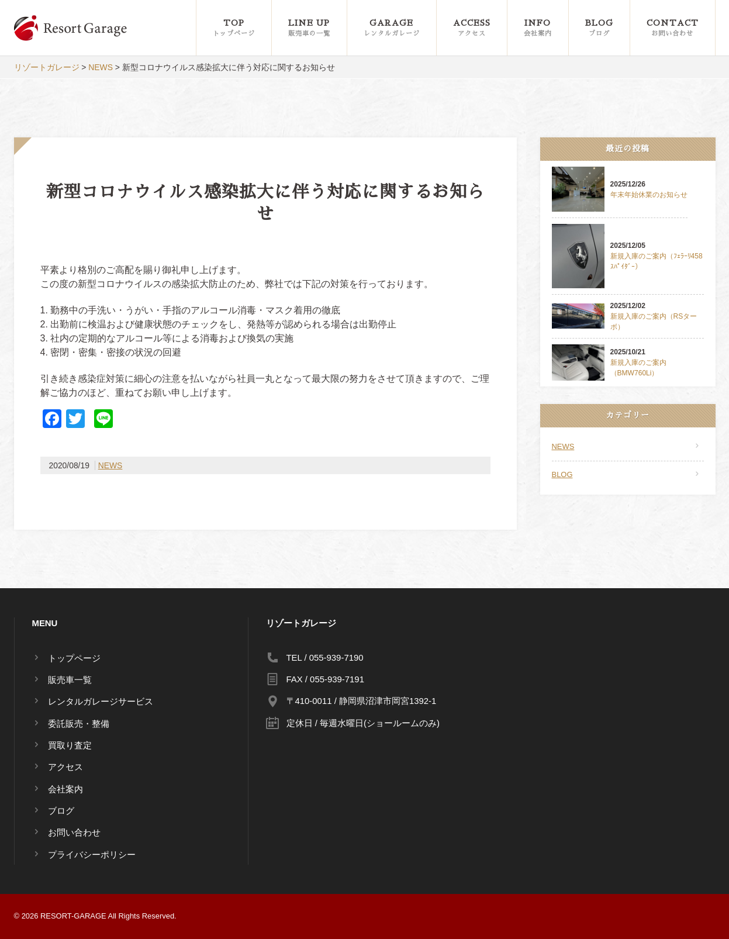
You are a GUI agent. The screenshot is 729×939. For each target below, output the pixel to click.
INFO (538, 28)
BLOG (599, 28)
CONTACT (673, 28)
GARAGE (392, 28)
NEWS (110, 465)
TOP (234, 28)
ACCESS (471, 28)
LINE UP (309, 28)
